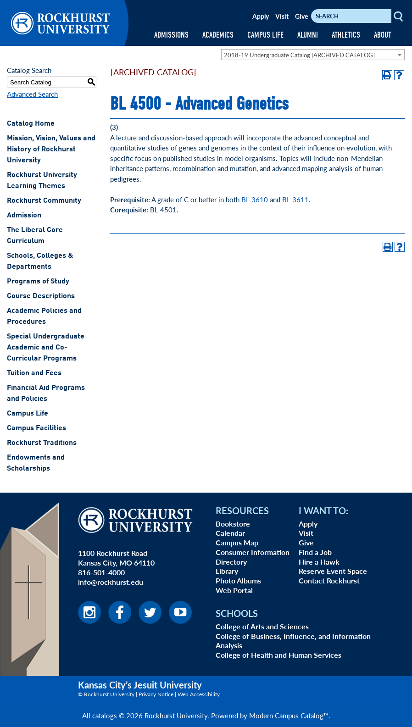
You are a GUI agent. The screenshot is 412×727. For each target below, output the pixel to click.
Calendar (230, 532)
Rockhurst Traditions (42, 443)
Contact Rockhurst (329, 580)
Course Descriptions (41, 296)
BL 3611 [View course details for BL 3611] (295, 199)
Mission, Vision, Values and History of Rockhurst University (51, 149)
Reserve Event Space (333, 571)
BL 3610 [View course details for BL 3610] (254, 199)
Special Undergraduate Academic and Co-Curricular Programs (45, 347)
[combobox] (313, 54)
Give (301, 16)
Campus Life (27, 413)
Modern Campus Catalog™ (288, 715)
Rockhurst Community (44, 201)
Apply (260, 16)
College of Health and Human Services (278, 654)
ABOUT (382, 35)
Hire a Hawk (319, 561)
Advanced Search (32, 94)
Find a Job (315, 552)
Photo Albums (238, 580)
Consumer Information (253, 552)
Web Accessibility (199, 694)
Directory (231, 561)
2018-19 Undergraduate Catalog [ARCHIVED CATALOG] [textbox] (299, 54)
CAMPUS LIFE (265, 35)
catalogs (104, 715)
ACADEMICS (218, 35)
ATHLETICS (346, 35)
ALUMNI (307, 35)
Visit (282, 16)
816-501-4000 (101, 572)
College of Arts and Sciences (262, 626)
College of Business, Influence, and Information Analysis (293, 641)
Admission (24, 215)
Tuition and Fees (34, 373)
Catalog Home (31, 124)
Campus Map (237, 542)
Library (227, 571)
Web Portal (234, 590)
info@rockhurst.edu (110, 582)
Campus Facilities (36, 428)
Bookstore (233, 523)
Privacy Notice (156, 694)
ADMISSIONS (171, 35)
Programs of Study (38, 281)
